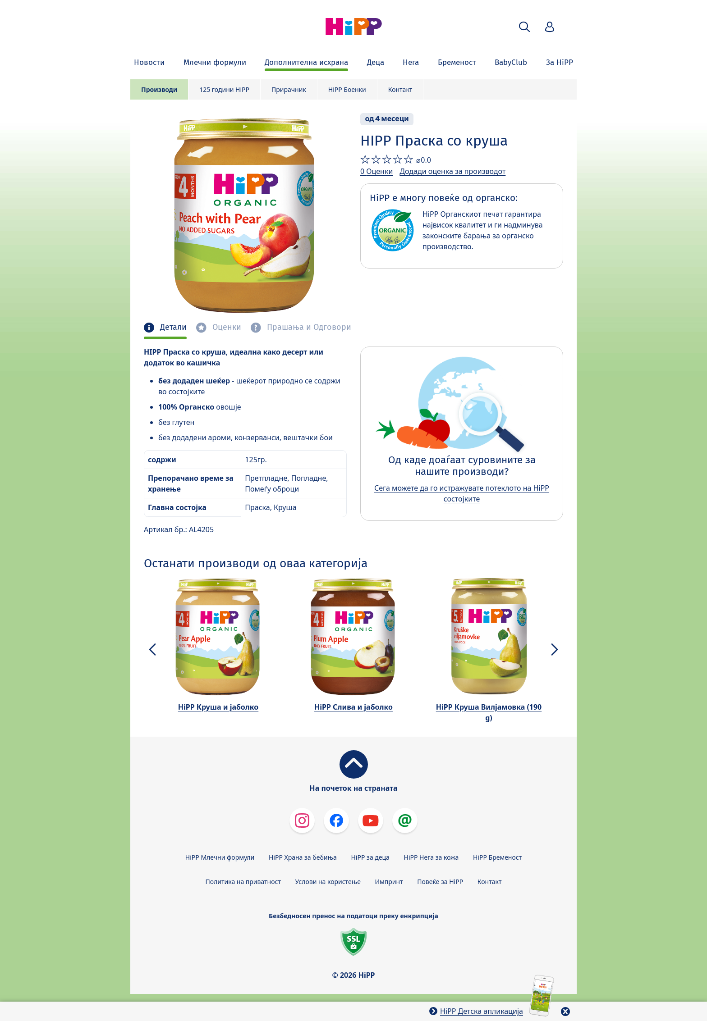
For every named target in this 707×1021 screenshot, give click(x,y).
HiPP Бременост (497, 857)
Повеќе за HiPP (440, 881)
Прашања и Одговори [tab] (308, 327)
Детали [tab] (172, 327)
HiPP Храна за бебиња (303, 857)
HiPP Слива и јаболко (353, 707)
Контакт (400, 89)
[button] (524, 26)
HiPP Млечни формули (219, 857)
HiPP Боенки (347, 89)
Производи (159, 89)
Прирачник (288, 89)
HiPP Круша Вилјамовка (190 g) (489, 712)
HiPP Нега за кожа (431, 857)
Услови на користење (328, 881)
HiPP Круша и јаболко (218, 707)
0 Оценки (376, 171)
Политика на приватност (243, 881)
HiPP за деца (370, 857)
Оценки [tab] (225, 327)
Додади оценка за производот (452, 171)
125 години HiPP (224, 89)
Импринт (389, 881)
